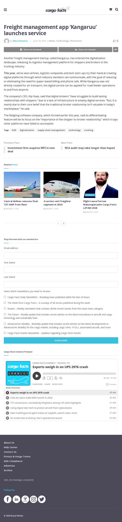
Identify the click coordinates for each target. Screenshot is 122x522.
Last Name (9, 276)
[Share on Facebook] (31, 49)
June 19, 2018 (39, 40)
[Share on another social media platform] (115, 49)
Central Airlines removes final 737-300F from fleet (21, 203)
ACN (14, 130)
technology (75, 130)
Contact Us (10, 451)
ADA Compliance (13, 460)
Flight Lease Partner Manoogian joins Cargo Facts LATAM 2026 (100, 204)
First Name (9, 262)
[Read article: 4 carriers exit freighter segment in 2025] (62, 185)
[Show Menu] (5, 9)
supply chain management (51, 130)
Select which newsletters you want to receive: (27, 291)
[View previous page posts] (58, 223)
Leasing (90, 195)
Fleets (9, 195)
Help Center (10, 447)
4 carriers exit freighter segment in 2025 (57, 203)
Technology (62, 40)
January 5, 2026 (11, 209)
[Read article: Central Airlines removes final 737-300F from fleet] (22, 185)
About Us (9, 442)
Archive (8, 470)
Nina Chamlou (20, 40)
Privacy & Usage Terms (17, 456)
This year (9, 73)
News (52, 40)
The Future (76, 40)
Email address (11, 248)
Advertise (9, 465)
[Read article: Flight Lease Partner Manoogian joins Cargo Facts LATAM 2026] (101, 185)
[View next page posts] (63, 223)
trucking (88, 130)
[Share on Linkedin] (85, 49)
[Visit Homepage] (57, 9)
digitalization (27, 130)
